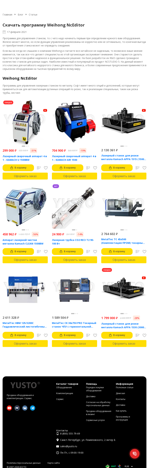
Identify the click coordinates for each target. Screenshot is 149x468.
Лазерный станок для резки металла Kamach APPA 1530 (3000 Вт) (122, 325)
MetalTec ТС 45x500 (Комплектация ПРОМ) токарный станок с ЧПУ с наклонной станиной (123, 241)
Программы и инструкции (123, 418)
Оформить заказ (25, 176)
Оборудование (64, 387)
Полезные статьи (124, 387)
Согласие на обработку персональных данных (98, 404)
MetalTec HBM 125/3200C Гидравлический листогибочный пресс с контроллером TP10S (24, 324)
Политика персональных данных (24, 462)
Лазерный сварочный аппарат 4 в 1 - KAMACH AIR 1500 (74, 158)
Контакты (120, 399)
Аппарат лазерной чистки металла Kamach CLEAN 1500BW (23, 241)
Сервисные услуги (95, 420)
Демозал (120, 393)
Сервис (60, 399)
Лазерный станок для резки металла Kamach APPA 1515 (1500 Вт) (122, 157)
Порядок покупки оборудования (95, 389)
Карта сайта (54, 462)
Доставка (90, 396)
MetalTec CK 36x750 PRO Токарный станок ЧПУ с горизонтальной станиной (74, 324)
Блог (20, 14)
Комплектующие (64, 393)
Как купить (121, 410)
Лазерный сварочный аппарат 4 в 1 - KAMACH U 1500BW (25, 158)
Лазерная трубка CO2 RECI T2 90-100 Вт (73, 241)
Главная (7, 14)
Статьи (33, 14)
